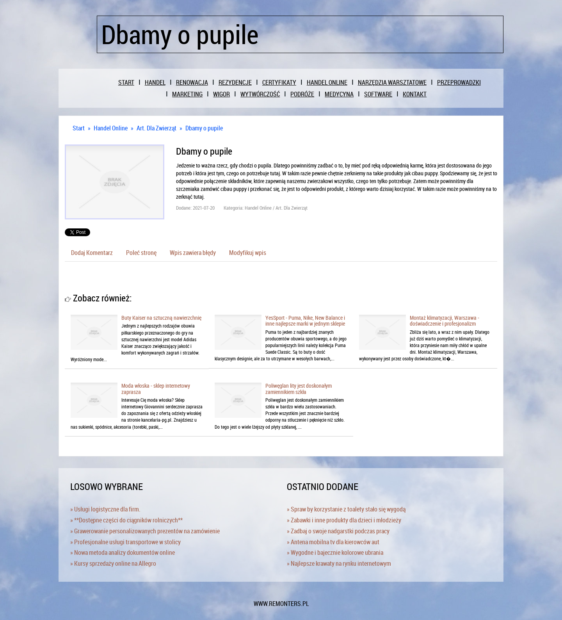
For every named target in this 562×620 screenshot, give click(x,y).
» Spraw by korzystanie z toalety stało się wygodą (346, 509)
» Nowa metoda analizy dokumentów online (122, 552)
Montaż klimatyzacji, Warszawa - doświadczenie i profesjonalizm (444, 320)
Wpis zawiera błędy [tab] (193, 252)
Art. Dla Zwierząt (156, 128)
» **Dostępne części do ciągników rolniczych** (126, 520)
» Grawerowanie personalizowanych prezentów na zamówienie (145, 531)
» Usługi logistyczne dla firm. (105, 509)
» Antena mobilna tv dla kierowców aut (333, 542)
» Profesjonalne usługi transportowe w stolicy (125, 542)
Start (79, 128)
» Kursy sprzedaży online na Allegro (113, 563)
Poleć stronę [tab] (141, 252)
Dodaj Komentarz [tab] (92, 252)
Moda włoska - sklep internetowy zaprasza (155, 388)
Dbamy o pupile (204, 128)
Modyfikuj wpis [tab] (247, 252)
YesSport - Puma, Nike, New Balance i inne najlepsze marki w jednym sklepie (305, 320)
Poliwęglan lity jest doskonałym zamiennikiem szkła (298, 388)
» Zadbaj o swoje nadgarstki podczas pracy (338, 531)
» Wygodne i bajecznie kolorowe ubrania (335, 552)
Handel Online (111, 128)
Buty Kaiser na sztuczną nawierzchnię (161, 317)
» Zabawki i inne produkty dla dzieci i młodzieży (344, 520)
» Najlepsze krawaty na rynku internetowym (339, 563)
